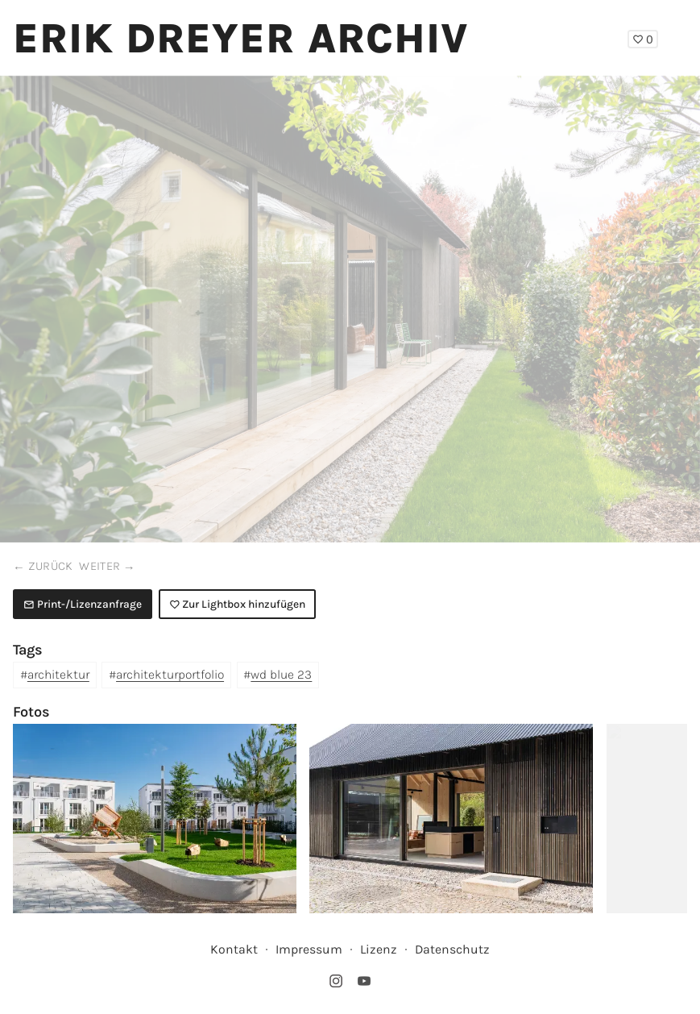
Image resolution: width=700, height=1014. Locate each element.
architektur (58, 674)
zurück (50, 566)
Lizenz (378, 949)
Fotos (31, 712)
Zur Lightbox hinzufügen (237, 603)
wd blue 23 (281, 674)
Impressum (308, 949)
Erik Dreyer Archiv (241, 38)
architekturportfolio (170, 674)
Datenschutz (452, 949)
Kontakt (234, 949)
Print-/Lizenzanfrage (82, 603)
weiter (99, 566)
